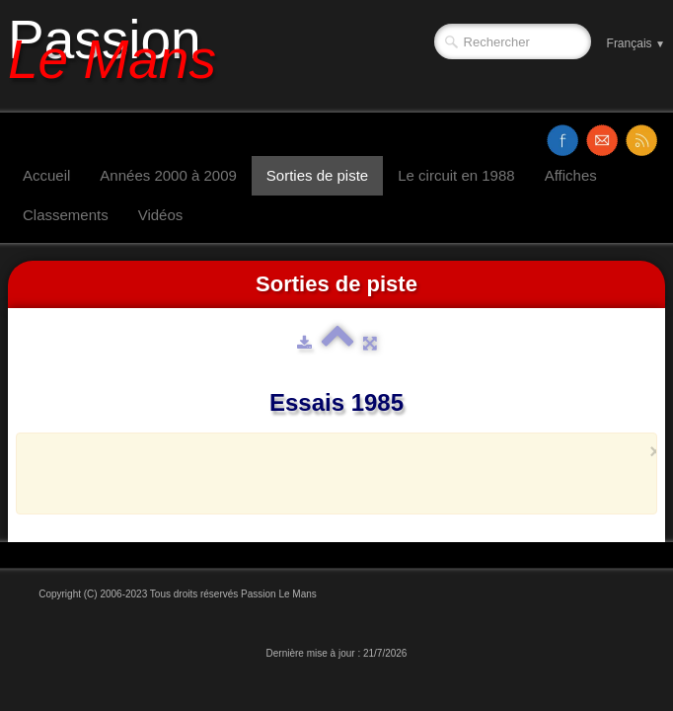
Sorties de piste (317, 175)
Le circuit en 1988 (456, 175)
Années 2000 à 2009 (168, 175)
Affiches (571, 175)
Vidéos (161, 214)
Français (636, 43)
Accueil (46, 175)
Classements (66, 214)
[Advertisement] (330, 473)
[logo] (119, 56)
